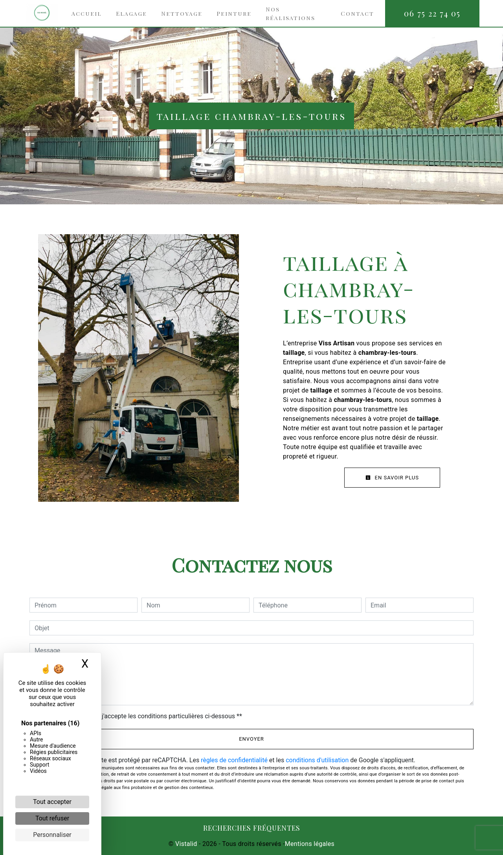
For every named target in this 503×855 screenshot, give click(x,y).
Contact (357, 13)
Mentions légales (309, 844)
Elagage (131, 13)
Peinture (234, 13)
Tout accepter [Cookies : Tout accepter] (52, 801)
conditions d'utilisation (317, 760)
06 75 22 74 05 (432, 13)
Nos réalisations (290, 13)
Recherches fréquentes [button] (251, 827)
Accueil (87, 13)
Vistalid (186, 844)
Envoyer (251, 739)
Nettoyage (181, 13)
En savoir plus (392, 478)
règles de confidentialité (234, 760)
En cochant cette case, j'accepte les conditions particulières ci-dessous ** (139, 716)
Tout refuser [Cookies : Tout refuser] (52, 818)
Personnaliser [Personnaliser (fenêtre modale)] (52, 834)
